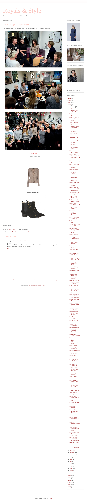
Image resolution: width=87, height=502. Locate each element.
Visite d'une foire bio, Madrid (73, 386)
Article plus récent (9, 280)
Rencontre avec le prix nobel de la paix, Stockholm (74, 296)
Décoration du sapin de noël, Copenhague (74, 352)
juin (71, 461)
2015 (69, 475)
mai (71, 463)
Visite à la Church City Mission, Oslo (73, 291)
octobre (72, 452)
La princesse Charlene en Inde (74, 334)
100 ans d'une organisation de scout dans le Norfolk (74, 230)
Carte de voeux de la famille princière (74, 119)
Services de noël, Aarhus (73, 137)
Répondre (9, 249)
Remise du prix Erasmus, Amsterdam (73, 347)
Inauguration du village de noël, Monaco (73, 411)
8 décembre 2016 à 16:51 (19, 241)
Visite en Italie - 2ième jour (73, 207)
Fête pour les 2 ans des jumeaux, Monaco (74, 361)
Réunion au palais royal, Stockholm (74, 446)
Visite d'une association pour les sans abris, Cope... (74, 146)
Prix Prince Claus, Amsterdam (74, 218)
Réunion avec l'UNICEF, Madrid (74, 204)
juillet (71, 459)
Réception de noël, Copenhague (74, 254)
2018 (69, 100)
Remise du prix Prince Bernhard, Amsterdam (74, 419)
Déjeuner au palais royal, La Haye (74, 443)
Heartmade (19, 232)
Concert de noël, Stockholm (73, 141)
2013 (69, 480)
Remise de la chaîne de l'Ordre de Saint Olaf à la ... (74, 156)
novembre (72, 450)
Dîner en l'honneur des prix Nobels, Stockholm (74, 304)
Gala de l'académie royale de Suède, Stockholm (74, 166)
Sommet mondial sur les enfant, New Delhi (73, 313)
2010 (69, 487)
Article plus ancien (57, 280)
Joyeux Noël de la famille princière (74, 193)
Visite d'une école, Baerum (74, 250)
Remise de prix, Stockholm (73, 373)
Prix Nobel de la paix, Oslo (73, 321)
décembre (72, 107)
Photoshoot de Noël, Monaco (73, 151)
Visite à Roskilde (73, 122)
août (71, 457)
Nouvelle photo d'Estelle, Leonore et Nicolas (73, 213)
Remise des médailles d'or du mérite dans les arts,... (74, 398)
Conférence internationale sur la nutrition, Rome (74, 424)
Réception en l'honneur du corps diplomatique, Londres (73, 340)
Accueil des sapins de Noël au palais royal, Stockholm (74, 258)
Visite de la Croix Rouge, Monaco (74, 200)
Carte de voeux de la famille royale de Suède (74, 110)
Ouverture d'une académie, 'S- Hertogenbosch (74, 439)
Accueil (33, 280)
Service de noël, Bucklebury (73, 130)
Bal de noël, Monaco (72, 407)
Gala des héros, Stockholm (73, 267)
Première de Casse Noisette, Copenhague (74, 434)
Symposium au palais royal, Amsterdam (73, 366)
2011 (69, 484)
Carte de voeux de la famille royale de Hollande (74, 126)
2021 (69, 98)
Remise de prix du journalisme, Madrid (74, 263)
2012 (69, 482)
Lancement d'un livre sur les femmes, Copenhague (73, 178)
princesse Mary (26, 232)
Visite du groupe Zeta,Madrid (73, 286)
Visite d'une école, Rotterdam (74, 370)
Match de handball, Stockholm (74, 403)
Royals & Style (22, 10)
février (71, 470)
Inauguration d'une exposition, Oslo (74, 271)
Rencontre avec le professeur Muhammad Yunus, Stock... (74, 330)
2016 (69, 105)
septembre (73, 454)
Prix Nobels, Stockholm (72, 317)
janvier (72, 473)
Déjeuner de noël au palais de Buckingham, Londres (74, 171)
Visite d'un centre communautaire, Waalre (74, 429)
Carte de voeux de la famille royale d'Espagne (74, 282)
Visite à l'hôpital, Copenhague (73, 377)
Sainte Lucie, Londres (72, 356)
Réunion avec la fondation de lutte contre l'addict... (74, 189)
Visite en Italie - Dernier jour (73, 196)
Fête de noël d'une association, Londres (74, 184)
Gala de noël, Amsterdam (73, 324)
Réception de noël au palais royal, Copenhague (74, 382)
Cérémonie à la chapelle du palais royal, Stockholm (73, 276)
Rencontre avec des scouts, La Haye (74, 389)
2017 (69, 102)
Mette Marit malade (74, 415)
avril (71, 466)
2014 (69, 478)
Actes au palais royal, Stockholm (74, 393)
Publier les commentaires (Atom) (36, 285)
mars (71, 468)
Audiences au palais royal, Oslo (74, 225)
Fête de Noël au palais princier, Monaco (73, 242)
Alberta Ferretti (12, 232)
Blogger (50, 498)
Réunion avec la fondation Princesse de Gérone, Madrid (74, 236)
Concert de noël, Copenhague (73, 308)
